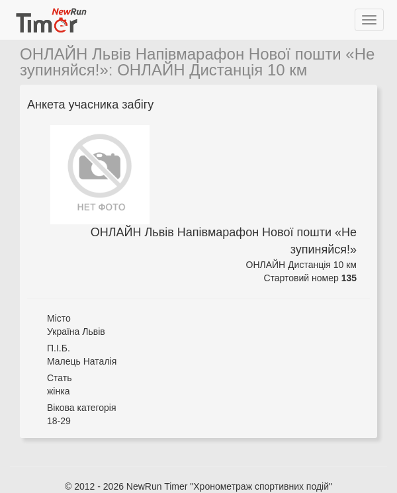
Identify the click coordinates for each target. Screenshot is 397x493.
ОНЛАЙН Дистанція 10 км (212, 70)
